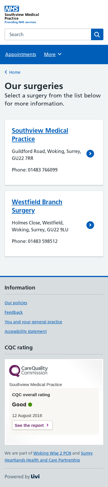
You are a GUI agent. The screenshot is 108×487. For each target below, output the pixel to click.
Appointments (20, 54)
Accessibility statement (26, 331)
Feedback (14, 312)
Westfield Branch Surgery (37, 206)
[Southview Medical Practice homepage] (29, 15)
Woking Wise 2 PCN (52, 453)
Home (14, 72)
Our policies (16, 302)
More (53, 54)
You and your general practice (33, 321)
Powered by (22, 476)
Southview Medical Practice (40, 134)
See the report (29, 425)
